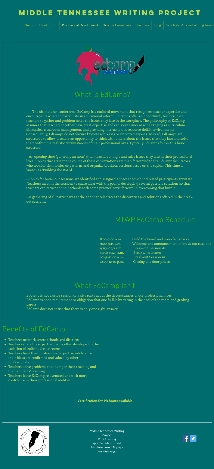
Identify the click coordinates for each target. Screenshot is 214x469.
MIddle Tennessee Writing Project (110, 12)
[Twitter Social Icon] (193, 438)
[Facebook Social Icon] (186, 438)
